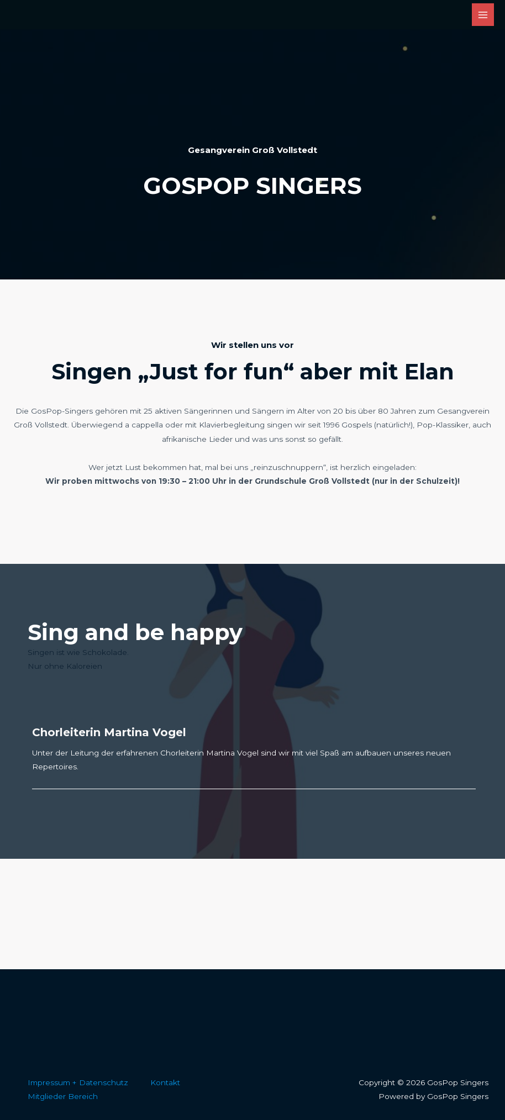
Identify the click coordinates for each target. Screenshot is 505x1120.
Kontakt (165, 1082)
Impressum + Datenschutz (78, 1082)
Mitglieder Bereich (63, 1096)
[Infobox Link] (252, 182)
